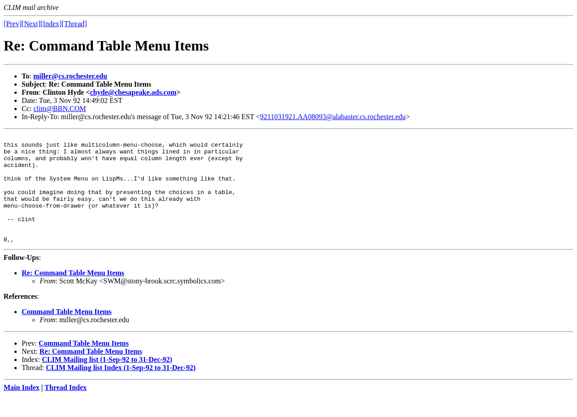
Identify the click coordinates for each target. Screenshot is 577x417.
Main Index (22, 409)
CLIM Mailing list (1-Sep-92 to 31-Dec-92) (107, 381)
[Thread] (74, 24)
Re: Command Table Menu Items (73, 294)
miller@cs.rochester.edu (70, 76)
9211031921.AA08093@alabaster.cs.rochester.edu (333, 116)
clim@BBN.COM (59, 108)
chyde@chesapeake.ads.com (133, 92)
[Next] (31, 24)
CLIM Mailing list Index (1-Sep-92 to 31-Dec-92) (121, 389)
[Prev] (13, 24)
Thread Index (66, 409)
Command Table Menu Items (67, 333)
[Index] (51, 24)
